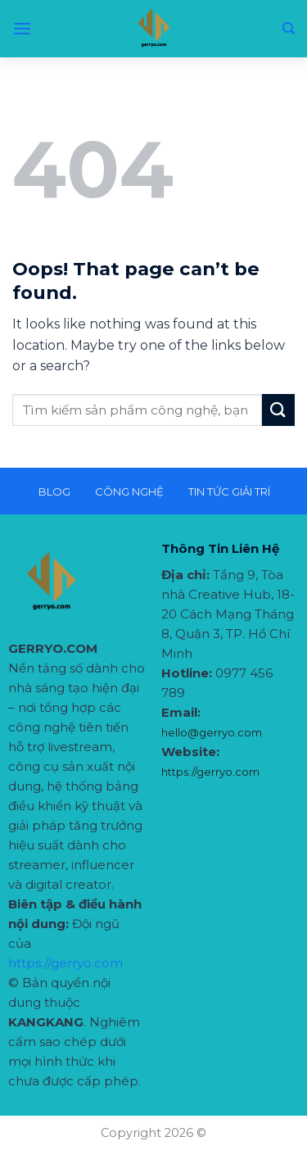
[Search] (288, 28)
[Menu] (22, 28)
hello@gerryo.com (211, 732)
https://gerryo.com (65, 963)
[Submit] (278, 410)
